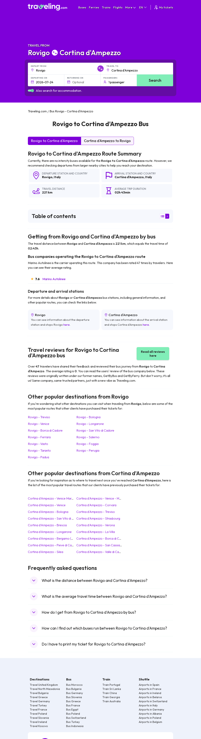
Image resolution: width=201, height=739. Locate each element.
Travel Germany (40, 701)
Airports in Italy (148, 705)
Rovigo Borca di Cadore (45, 430)
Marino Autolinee (54, 279)
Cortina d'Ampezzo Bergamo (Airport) (55, 538)
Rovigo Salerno (88, 437)
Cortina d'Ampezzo (129, 177)
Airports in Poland (150, 718)
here (66, 324)
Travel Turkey (38, 705)
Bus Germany (74, 693)
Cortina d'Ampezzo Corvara (96, 505)
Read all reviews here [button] (153, 354)
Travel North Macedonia (45, 689)
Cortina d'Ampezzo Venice (47, 505)
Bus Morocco (74, 685)
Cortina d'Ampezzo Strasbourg (98, 518)
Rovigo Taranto (39, 450)
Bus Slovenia (74, 697)
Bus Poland (73, 713)
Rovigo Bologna (88, 417)
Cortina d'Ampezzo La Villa (95, 532)
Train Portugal (111, 685)
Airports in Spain (149, 685)
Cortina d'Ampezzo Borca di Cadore (101, 538)
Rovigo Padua (38, 457)
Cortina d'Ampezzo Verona (95, 525)
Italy (57, 177)
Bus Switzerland (76, 718)
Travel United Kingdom (44, 685)
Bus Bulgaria (73, 689)
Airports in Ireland (150, 693)
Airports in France (150, 689)
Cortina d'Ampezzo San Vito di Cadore (55, 518)
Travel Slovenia (39, 718)
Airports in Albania (150, 713)
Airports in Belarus (150, 697)
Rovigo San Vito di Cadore (95, 430)
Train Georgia (111, 697)
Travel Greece (39, 697)
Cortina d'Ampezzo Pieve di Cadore (53, 545)
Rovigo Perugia (87, 450)
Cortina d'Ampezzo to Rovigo (107, 140)
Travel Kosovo (39, 726)
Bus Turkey (73, 722)
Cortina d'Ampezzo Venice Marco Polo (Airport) (61, 498)
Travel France (38, 709)
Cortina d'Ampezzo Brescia (47, 525)
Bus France (73, 705)
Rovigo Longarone (90, 424)
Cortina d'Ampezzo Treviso (95, 512)
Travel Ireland (38, 722)
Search (155, 80)
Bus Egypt (72, 709)
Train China (109, 693)
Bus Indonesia (74, 726)
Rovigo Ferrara (39, 437)
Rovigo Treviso (39, 417)
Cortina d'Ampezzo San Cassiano (99, 545)
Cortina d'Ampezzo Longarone (50, 532)
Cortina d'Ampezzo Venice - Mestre (101, 498)
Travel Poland (38, 713)
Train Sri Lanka (111, 689)
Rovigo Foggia (87, 444)
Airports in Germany (151, 709)
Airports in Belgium (150, 722)
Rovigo (47, 177)
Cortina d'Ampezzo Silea (45, 552)
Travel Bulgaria (39, 693)
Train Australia (111, 701)
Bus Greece (73, 701)
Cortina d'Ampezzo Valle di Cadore (100, 552)
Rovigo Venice (38, 424)
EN (143, 7)
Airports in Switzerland (153, 701)
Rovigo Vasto (38, 444)
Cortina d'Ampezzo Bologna (48, 512)
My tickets (163, 7)
